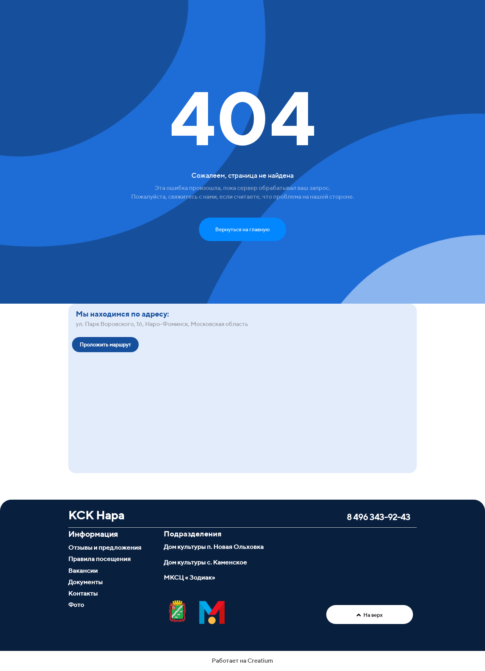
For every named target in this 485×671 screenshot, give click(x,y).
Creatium (260, 660)
